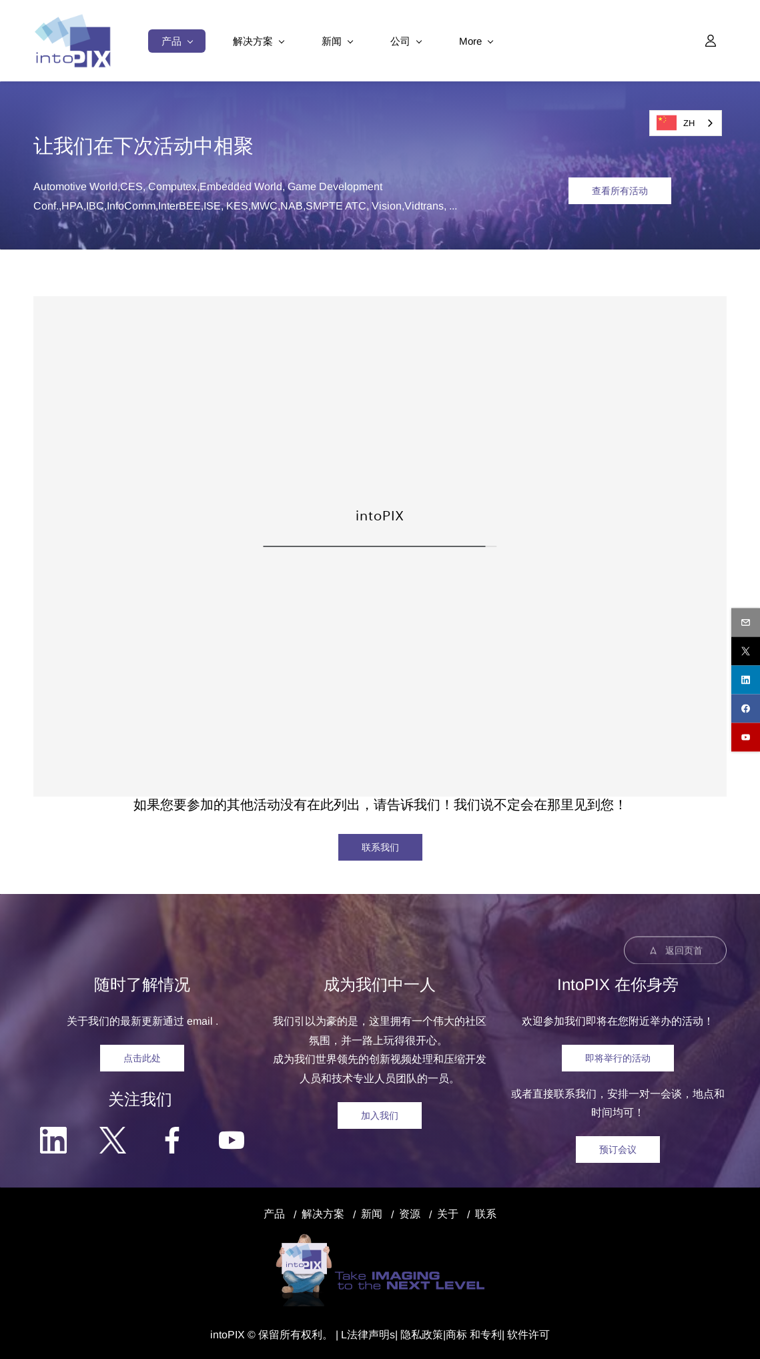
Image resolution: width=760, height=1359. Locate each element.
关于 (447, 1214)
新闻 (371, 1214)
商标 (456, 1334)
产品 (274, 1214)
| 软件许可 (526, 1334)
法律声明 (368, 1334)
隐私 (411, 1334)
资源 (409, 1214)
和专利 (484, 1334)
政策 (432, 1334)
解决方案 (323, 1214)
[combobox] (685, 123)
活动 (173, 146)
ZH (676, 123)
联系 (485, 1214)
